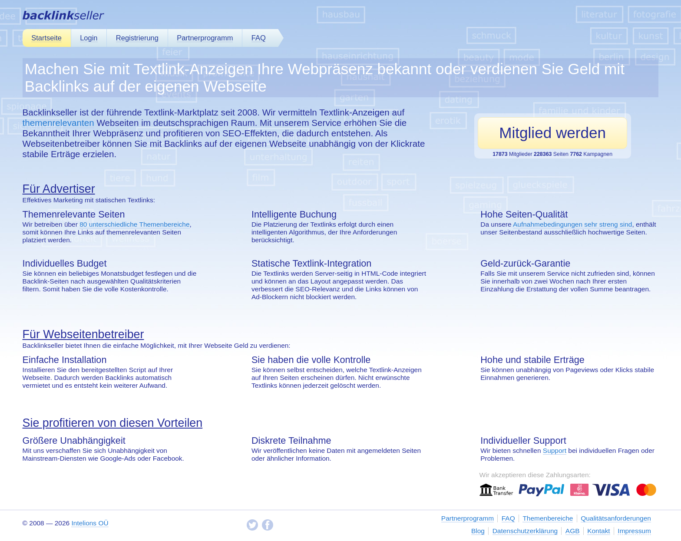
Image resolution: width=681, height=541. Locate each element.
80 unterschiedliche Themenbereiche (134, 224)
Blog (478, 530)
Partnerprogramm (205, 38)
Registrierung (137, 38)
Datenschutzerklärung (525, 530)
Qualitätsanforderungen (616, 518)
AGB (572, 530)
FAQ (258, 38)
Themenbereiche (547, 518)
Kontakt (598, 530)
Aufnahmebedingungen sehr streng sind (572, 224)
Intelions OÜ (89, 523)
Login (88, 38)
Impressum (634, 530)
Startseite (46, 38)
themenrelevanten (58, 123)
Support (554, 450)
